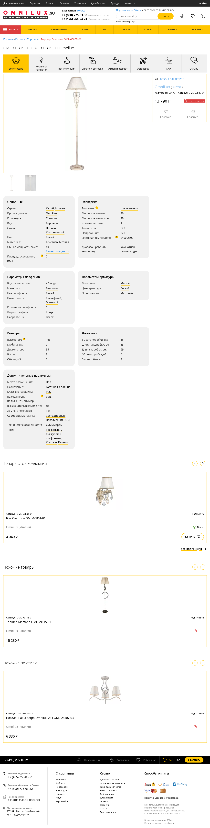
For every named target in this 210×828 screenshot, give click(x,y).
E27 (123, 228)
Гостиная (52, 387)
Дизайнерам (98, 3)
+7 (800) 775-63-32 (85, 15)
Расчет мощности (57, 251)
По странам (62, 786)
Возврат (50, 3)
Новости (104, 804)
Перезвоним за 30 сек (128, 10)
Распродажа (62, 790)
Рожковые (52, 430)
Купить (192, 536)
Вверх (50, 317)
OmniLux (51, 213)
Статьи (103, 808)
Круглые (51, 442)
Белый (50, 237)
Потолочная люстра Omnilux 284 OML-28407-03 (40, 718)
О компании (65, 773)
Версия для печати (172, 79)
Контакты (130, 3)
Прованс (51, 228)
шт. (168, 760)
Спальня (64, 387)
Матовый (52, 302)
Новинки (60, 794)
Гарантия (35, 3)
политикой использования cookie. (163, 813)
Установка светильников (112, 783)
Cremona (51, 218)
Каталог (10, 30)
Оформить (194, 760)
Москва (81, 10)
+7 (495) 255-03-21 (86, 19)
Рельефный (53, 298)
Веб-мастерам (107, 794)
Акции (59, 797)
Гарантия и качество (110, 786)
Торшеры (33, 39)
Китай (50, 208)
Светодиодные (55, 415)
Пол (48, 382)
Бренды (115, 3)
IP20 (48, 391)
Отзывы (64, 3)
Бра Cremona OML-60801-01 (25, 518)
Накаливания (129, 208)
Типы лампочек (108, 812)
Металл (64, 242)
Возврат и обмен (108, 790)
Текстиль (52, 242)
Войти (203, 3)
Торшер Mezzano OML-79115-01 (28, 622)
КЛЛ (67, 420)
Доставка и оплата (13, 3)
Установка (80, 3)
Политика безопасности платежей (161, 797)
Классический (55, 232)
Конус (49, 312)
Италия (60, 208)
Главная (8, 39)
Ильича (63, 442)
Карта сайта (62, 801)
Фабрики (60, 783)
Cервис (105, 773)
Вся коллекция (194, 549)
